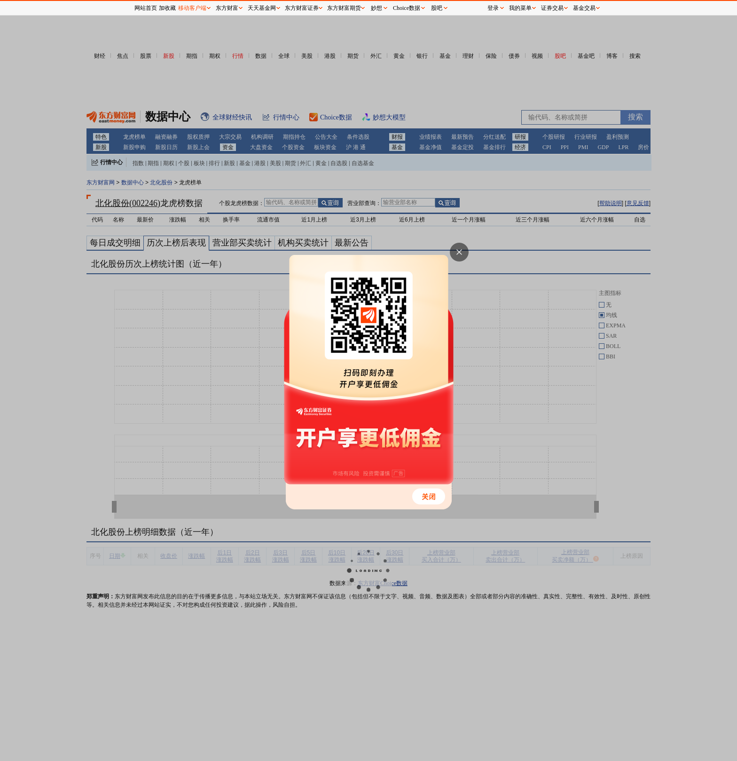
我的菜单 (520, 8)
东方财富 (227, 8)
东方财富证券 (302, 8)
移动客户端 (192, 8)
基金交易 (584, 8)
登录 (493, 8)
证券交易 (552, 8)
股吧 (436, 8)
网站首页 (145, 8)
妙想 (376, 8)
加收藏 (167, 8)
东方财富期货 (344, 8)
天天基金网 (262, 8)
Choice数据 (406, 8)
